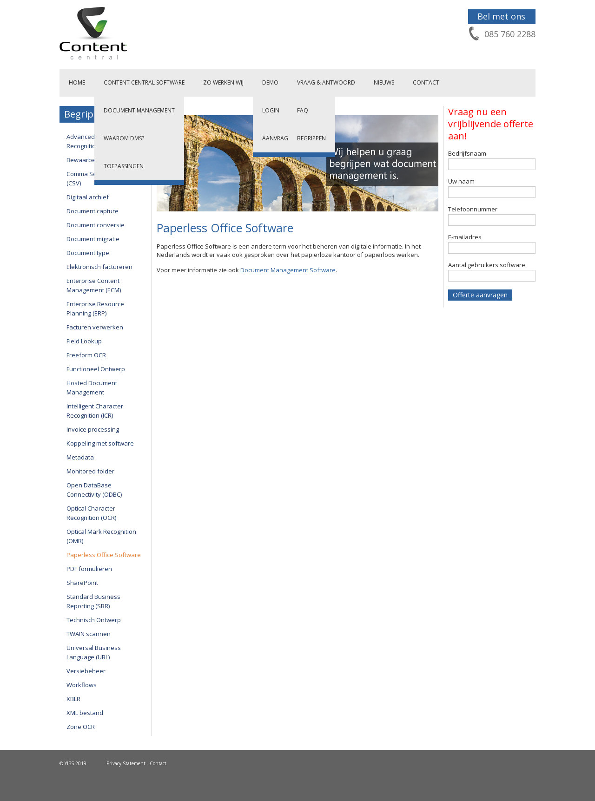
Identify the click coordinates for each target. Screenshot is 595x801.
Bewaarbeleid (86, 160)
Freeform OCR (86, 355)
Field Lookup (84, 341)
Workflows (81, 685)
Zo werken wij (223, 82)
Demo (270, 82)
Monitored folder (90, 471)
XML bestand (84, 713)
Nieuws (384, 82)
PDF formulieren (89, 569)
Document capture (92, 211)
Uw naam (461, 181)
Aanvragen (278, 138)
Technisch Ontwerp (93, 620)
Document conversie (95, 225)
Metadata (80, 457)
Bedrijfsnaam (467, 153)
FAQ (302, 110)
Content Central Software (144, 82)
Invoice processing (92, 429)
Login (270, 110)
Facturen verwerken (94, 327)
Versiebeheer (86, 671)
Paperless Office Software (103, 555)
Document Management (139, 110)
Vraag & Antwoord (326, 82)
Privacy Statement (125, 763)
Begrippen (311, 138)
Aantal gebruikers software (486, 265)
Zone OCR (80, 726)
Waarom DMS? (124, 138)
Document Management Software (288, 270)
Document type (87, 253)
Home (77, 82)
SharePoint (82, 582)
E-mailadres (465, 237)
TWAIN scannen (88, 634)
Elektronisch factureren (99, 267)
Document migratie (92, 239)
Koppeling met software (100, 443)
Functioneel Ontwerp (95, 369)
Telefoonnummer (472, 209)
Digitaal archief (87, 197)
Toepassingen (124, 166)
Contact (426, 82)
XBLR (73, 699)
